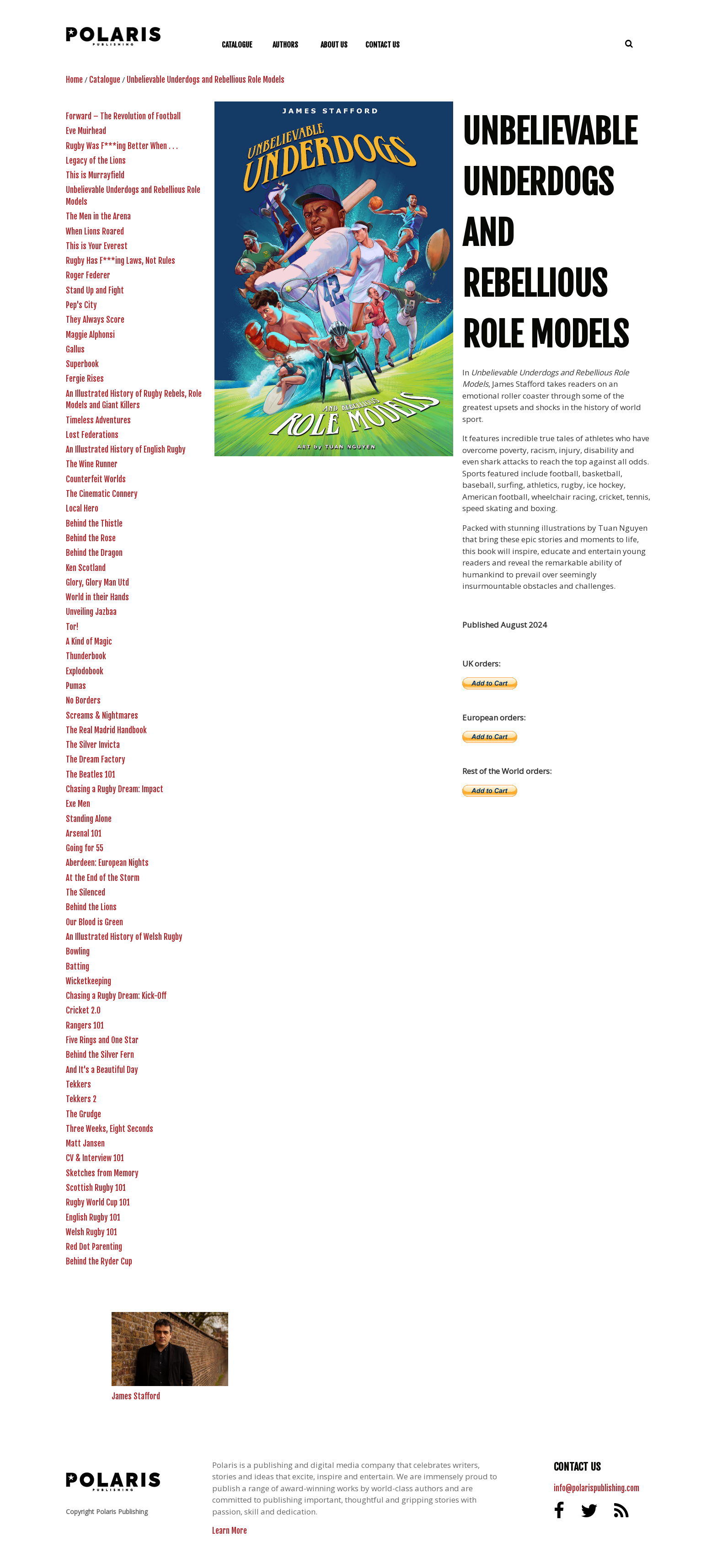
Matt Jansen (85, 1143)
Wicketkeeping (88, 981)
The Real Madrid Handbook (106, 730)
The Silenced (85, 892)
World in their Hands (97, 597)
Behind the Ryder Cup (99, 1261)
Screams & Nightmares (102, 715)
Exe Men (78, 804)
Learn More (229, 1531)
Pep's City (81, 305)
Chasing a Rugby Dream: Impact (114, 789)
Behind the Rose (91, 538)
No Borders (83, 700)
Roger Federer (88, 275)
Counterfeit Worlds (96, 479)
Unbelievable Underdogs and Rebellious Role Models (205, 80)
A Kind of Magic (89, 641)
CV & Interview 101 (95, 1158)
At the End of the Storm (102, 878)
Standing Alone (89, 819)
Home (74, 80)
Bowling (78, 951)
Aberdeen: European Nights (107, 863)
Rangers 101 (85, 1025)
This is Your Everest (97, 246)
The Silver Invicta (93, 745)
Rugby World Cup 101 (98, 1202)
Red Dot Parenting (94, 1247)
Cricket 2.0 (83, 1010)
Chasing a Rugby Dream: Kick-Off (116, 996)
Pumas (76, 686)
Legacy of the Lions (96, 160)
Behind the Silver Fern (100, 1055)
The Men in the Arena (98, 216)
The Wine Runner (92, 464)
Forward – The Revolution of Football (123, 116)
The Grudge (83, 1114)
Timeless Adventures (98, 420)
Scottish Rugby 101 (96, 1188)
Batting (77, 966)
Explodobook (84, 671)
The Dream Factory (95, 759)
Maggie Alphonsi (90, 335)
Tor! (72, 627)
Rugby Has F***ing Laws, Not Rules (120, 261)
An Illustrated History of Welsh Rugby (124, 937)
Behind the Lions (91, 907)
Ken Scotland (86, 568)
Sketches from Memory (102, 1173)
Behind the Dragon (94, 553)
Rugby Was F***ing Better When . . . (122, 146)
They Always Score (95, 320)
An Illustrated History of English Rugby (126, 449)
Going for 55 (84, 848)
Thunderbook (86, 656)
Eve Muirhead (86, 131)
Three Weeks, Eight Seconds (109, 1129)
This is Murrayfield (95, 175)
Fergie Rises (85, 379)
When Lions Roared (95, 231)
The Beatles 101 (90, 774)
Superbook (82, 364)
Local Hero (82, 508)
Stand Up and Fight (95, 290)
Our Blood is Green (94, 922)
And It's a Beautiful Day (102, 1070)
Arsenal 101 (84, 833)
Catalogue (104, 80)
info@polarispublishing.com (596, 1488)
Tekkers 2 (81, 1099)
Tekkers (78, 1084)
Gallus (75, 349)
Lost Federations (92, 435)
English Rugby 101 (93, 1217)
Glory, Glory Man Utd (97, 582)
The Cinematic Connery (102, 494)
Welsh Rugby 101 (91, 1232)
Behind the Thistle (94, 523)
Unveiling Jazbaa (91, 612)
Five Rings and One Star (102, 1040)
